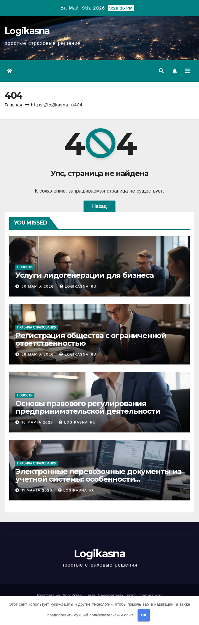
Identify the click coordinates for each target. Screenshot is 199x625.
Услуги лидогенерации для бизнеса (84, 275)
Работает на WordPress (60, 595)
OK (144, 615)
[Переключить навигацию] (187, 71)
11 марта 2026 (37, 490)
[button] (161, 71)
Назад (99, 206)
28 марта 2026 (38, 354)
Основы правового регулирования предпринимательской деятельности (87, 407)
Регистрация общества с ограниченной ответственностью (90, 339)
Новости (25, 267)
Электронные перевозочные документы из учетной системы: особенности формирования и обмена (98, 479)
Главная (13, 105)
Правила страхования (37, 327)
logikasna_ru (78, 286)
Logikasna (27, 31)
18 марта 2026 (37, 422)
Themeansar (150, 595)
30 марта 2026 (38, 286)
